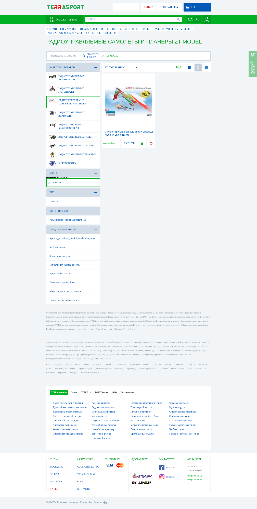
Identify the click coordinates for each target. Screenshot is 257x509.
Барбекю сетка (176, 429)
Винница (147, 364)
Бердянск (62, 372)
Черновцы (118, 368)
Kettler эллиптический (180, 420)
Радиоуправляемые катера (70, 146)
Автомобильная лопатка (104, 425)
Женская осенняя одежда (65, 429)
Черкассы (191, 364)
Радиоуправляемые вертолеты (66, 113)
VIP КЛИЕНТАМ (86, 474)
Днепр (77, 364)
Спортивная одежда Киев (62, 282)
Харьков (57, 364)
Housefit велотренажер (103, 429)
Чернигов (179, 364)
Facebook (166, 467)
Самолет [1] (55, 201)
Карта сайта (86, 502)
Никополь (50, 372)
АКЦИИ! (148, 7)
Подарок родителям (179, 403)
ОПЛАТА (55, 474)
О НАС (80, 481)
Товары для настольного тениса (146, 403)
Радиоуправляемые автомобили (66, 76)
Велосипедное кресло (141, 429)
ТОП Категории (59, 392)
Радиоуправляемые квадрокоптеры (66, 125)
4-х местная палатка (60, 256)
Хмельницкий (61, 368)
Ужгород (73, 372)
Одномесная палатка (179, 416)
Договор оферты (102, 502)
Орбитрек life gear (101, 438)
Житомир (203, 364)
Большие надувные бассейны (184, 433)
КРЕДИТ (54, 489)
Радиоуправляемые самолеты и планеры (67, 100)
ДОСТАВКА (56, 466)
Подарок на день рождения (105, 420)
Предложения (127, 392)
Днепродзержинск (103, 368)
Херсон (158, 364)
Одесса (68, 364)
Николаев (122, 364)
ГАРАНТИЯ (56, 481)
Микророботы (62, 163)
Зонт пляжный (138, 420)
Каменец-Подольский (90, 372)
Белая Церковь (177, 368)
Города (74, 392)
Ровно (72, 368)
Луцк (189, 368)
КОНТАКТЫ (83, 489)
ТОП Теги (86, 392)
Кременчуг (131, 368)
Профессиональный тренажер (68, 416)
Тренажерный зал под (141, 407)
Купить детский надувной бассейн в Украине (72, 238)
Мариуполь (135, 364)
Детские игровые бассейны (144, 416)
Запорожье (96, 364)
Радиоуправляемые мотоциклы (66, 89)
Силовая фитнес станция (65, 420)
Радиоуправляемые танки (70, 137)
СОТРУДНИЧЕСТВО (88, 466)
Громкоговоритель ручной (182, 425)
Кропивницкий (85, 368)
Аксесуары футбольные (65, 425)
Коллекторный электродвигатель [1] (68, 220)
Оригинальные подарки (142, 433)
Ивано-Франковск (147, 368)
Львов (86, 364)
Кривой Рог (109, 364)
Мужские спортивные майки (145, 425)
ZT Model (54, 182)
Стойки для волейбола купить (65, 300)
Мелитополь (200, 368)
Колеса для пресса (101, 403)
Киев (48, 364)
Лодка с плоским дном (103, 407)
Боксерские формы (101, 433)
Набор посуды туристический (68, 403)
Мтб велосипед (57, 247)
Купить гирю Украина (61, 273)
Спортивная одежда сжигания (68, 433)
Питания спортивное (141, 411)
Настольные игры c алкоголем (68, 411)
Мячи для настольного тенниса (65, 291)
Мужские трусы (177, 407)
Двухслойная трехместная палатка (70, 407)
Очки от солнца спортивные (183, 411)
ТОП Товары (101, 392)
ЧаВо (114, 392)
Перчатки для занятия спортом (65, 265)
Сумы (48, 368)
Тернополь (163, 368)
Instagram (166, 476)
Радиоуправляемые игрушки (72, 154)
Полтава (168, 364)
